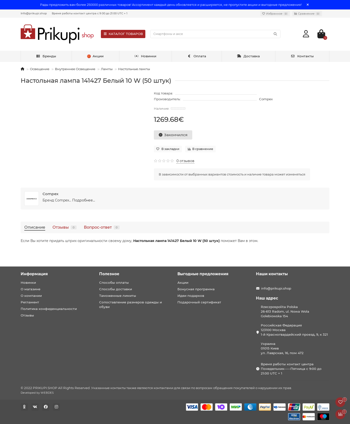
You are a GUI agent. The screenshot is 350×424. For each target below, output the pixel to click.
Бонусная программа (196, 289)
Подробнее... (83, 200)
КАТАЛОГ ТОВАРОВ (123, 34)
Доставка (248, 56)
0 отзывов (185, 161)
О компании (31, 296)
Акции (182, 282)
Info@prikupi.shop (34, 13)
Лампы (107, 69)
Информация (34, 274)
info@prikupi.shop (276, 288)
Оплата (196, 56)
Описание (34, 227)
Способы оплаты (114, 282)
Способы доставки (115, 289)
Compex (266, 99)
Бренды (46, 56)
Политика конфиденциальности (49, 309)
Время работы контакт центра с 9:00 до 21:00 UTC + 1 (89, 13)
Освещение (39, 69)
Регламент (30, 302)
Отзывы (64, 227)
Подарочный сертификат (199, 302)
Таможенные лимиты (117, 296)
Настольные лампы (134, 69)
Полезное (109, 274)
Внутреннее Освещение (75, 69)
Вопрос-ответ (102, 227)
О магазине (30, 289)
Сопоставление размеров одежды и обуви (130, 304)
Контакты (302, 56)
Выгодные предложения (202, 274)
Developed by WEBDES (37, 392)
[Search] (215, 34)
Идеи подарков (190, 296)
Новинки (145, 56)
